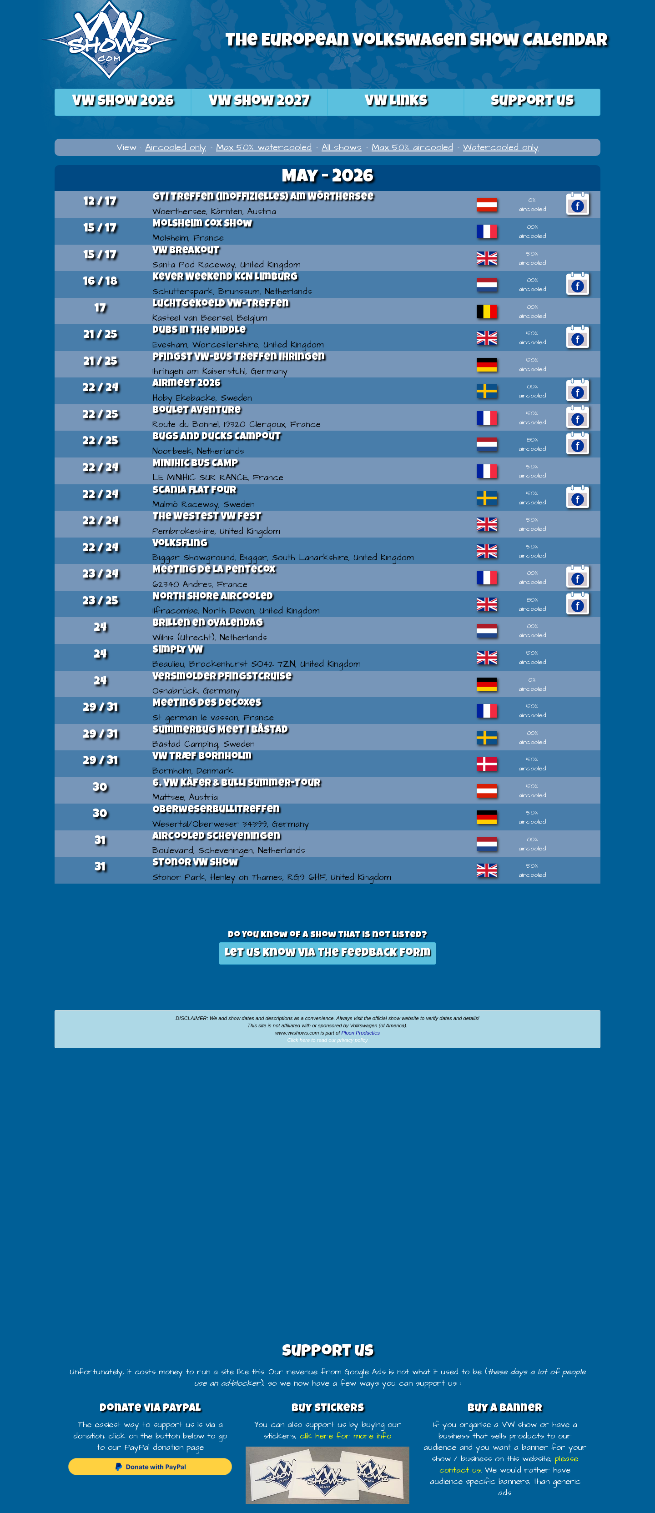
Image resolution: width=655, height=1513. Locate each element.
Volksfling (179, 544)
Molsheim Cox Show (202, 225)
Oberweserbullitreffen (216, 810)
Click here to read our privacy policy (327, 1040)
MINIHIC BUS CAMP (195, 464)
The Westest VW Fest (206, 518)
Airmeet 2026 (186, 384)
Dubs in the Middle (199, 331)
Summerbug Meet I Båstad (220, 731)
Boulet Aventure (196, 411)
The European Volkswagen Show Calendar (416, 42)
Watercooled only (501, 147)
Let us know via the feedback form (327, 953)
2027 (259, 102)
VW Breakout (185, 251)
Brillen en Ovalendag (207, 624)
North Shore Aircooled (212, 598)
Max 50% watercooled (264, 147)
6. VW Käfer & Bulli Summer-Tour (236, 784)
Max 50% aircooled (412, 147)
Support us (532, 102)
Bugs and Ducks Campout (216, 437)
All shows (342, 147)
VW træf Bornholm (202, 757)
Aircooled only (175, 147)
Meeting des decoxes (206, 704)
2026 (123, 102)
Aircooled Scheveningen (216, 837)
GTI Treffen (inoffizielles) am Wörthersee (262, 198)
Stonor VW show (195, 864)
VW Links (396, 102)
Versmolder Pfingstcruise (222, 678)
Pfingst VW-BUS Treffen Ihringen (238, 358)
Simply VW (177, 651)
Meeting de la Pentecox (213, 571)
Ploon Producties (360, 1032)
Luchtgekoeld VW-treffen (220, 305)
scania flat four (194, 491)
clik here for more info (345, 1436)
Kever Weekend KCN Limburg (224, 278)
